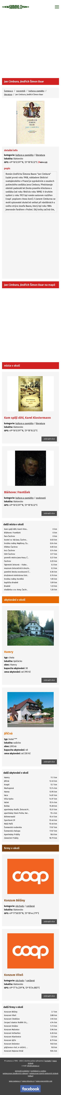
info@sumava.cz (33, 1066)
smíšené (30, 906)
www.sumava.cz (15, 1081)
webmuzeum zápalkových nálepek (15, 1073)
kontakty (48, 1061)
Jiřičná (8, 733)
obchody (19, 906)
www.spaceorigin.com (44, 1081)
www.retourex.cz (28, 1081)
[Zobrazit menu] (57, 6)
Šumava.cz (8, 91)
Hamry (8, 652)
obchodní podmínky (22, 1071)
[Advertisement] (30, 46)
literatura (8, 94)
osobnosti (41, 498)
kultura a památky (36, 91)
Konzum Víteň (13, 975)
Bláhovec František (17, 492)
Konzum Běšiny (14, 900)
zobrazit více (49, 439)
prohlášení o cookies (38, 1071)
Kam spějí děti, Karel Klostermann (27, 418)
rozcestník (20, 91)
